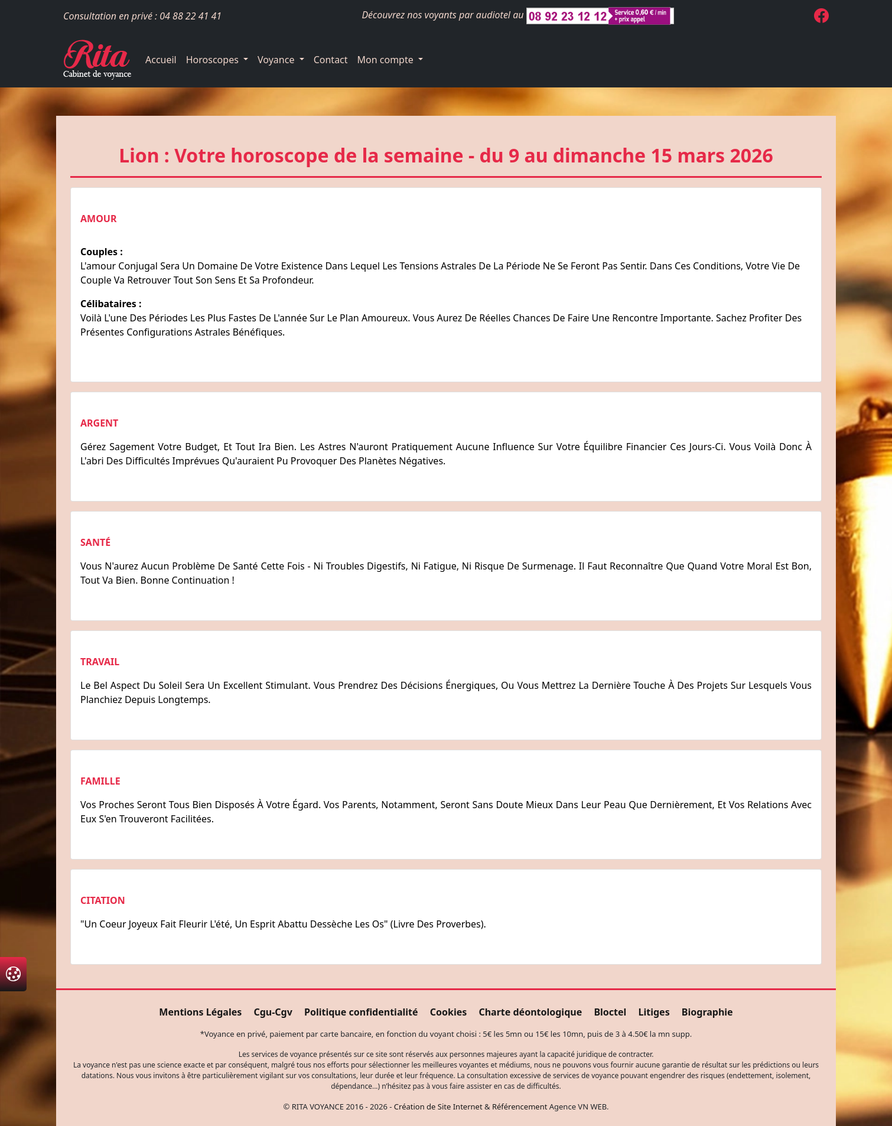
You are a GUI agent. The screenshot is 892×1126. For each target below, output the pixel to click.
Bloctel (610, 1011)
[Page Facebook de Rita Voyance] (821, 17)
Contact (331, 59)
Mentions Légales (200, 1011)
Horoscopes (213, 59)
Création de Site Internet (438, 1106)
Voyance (277, 59)
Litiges (654, 1011)
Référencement (519, 1106)
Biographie (707, 1011)
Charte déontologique (530, 1011)
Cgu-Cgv (272, 1011)
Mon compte (386, 59)
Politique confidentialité (361, 1011)
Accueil (161, 59)
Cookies (448, 1011)
